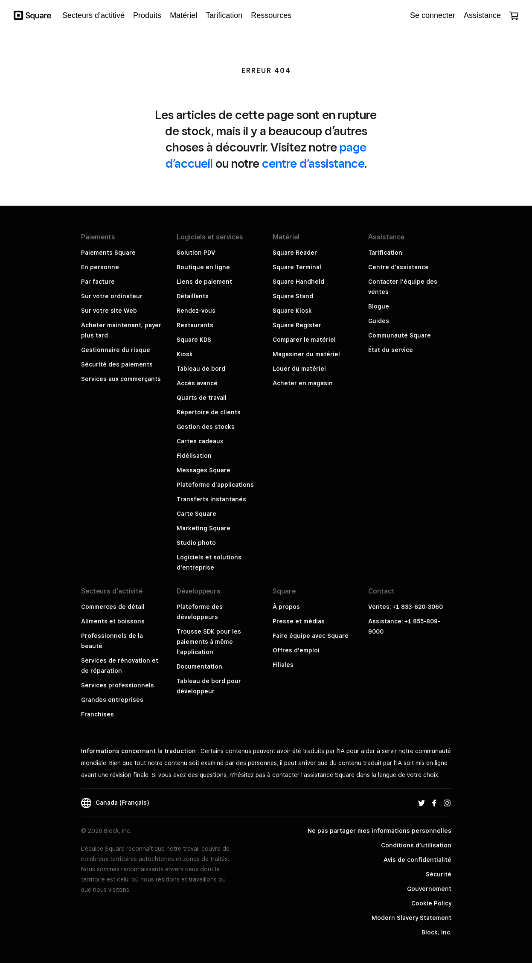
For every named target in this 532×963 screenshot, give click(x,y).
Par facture (98, 281)
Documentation (199, 666)
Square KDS (194, 339)
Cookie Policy (431, 903)
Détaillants (193, 296)
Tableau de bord (201, 368)
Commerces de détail (113, 606)
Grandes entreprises (112, 699)
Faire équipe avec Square (311, 635)
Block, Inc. (436, 932)
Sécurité (438, 874)
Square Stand (293, 296)
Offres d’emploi (296, 650)
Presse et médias (299, 621)
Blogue (378, 306)
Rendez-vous (196, 310)
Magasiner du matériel (306, 354)
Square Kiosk (292, 310)
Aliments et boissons (113, 621)
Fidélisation (194, 455)
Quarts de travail (202, 397)
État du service (390, 349)
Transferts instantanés (211, 499)
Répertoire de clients (209, 412)
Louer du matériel (299, 368)
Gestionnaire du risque (115, 349)
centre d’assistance (313, 163)
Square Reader (295, 252)
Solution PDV (196, 252)
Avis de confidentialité (417, 859)
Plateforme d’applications (215, 484)
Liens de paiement (204, 281)
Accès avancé (197, 383)
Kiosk (185, 354)
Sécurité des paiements (117, 364)
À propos (286, 606)
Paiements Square (108, 252)
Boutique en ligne (203, 267)
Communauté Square (399, 335)
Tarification (385, 252)
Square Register (297, 325)
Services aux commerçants (121, 378)
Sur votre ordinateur (111, 296)
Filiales (283, 664)
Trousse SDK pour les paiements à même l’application (209, 641)
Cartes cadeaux (200, 441)
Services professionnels (117, 685)
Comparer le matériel (304, 339)
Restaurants (195, 325)
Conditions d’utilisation (416, 845)
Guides (378, 320)
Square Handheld (298, 281)
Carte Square (196, 513)
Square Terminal (297, 267)
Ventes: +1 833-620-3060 (405, 606)
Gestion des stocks (206, 426)
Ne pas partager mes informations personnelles (379, 830)
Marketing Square (203, 528)
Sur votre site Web (109, 310)
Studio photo (196, 542)
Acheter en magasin (303, 383)
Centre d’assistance (398, 267)
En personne (100, 267)
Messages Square (203, 470)
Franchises (97, 714)
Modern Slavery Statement (411, 917)
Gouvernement (429, 888)
